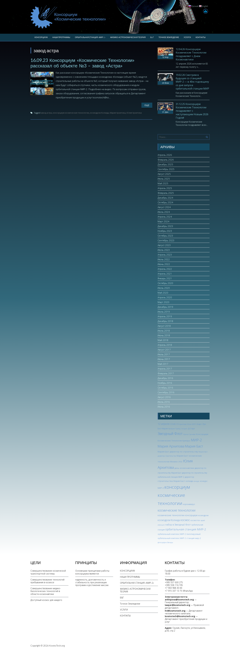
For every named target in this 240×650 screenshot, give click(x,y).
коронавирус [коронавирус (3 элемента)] (189, 504)
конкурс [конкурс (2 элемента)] (196, 481)
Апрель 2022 (165, 268)
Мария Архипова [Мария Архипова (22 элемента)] (171, 446)
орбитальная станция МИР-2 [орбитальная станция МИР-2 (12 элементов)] (185, 529)
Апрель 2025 (165, 188)
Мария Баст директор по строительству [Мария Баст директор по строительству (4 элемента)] (178, 451)
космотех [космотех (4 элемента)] (195, 520)
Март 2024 (163, 221)
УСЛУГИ (187, 37)
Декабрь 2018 (165, 321)
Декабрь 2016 (165, 378)
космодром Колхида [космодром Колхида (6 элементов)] (169, 520)
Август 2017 (164, 349)
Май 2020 (163, 292)
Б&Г (152, 37)
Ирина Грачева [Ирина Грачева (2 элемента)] (189, 434)
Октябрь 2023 (165, 235)
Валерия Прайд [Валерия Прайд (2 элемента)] (174, 429)
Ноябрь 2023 (165, 230)
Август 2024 (164, 207)
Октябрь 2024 (165, 202)
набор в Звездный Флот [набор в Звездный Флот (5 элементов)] (178, 524)
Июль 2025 (164, 178)
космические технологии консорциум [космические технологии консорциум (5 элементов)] (177, 515)
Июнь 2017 (164, 359)
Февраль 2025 (166, 192)
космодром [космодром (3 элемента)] (203, 515)
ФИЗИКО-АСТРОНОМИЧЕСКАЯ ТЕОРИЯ (128, 37)
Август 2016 (164, 397)
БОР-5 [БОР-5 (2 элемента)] (194, 424)
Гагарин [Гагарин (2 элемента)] (184, 429)
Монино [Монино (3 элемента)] (174, 461)
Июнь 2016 (164, 406)
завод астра (46, 112)
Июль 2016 (164, 401)
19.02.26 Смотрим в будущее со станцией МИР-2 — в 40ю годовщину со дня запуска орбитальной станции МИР (192, 81)
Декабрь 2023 (165, 226)
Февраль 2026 (166, 159)
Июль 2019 (164, 311)
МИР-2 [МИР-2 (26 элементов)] (196, 440)
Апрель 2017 (165, 368)
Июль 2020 (164, 287)
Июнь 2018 (164, 335)
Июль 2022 (164, 259)
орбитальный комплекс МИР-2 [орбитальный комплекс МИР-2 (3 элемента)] (172, 534)
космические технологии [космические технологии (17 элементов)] (176, 510)
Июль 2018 (164, 330)
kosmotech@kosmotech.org (180, 616)
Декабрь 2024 (165, 197)
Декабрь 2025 (165, 164)
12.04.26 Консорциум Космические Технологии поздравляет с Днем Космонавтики (191, 54)
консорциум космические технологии (71, 112)
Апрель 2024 (165, 216)
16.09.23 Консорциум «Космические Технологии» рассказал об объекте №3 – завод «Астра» (82, 62)
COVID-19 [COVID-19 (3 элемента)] (174, 424)
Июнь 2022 (164, 264)
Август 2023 (164, 245)
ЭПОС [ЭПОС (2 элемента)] (180, 462)
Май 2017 (163, 363)
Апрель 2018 (165, 344)
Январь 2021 (165, 278)
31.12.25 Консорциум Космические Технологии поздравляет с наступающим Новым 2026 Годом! (192, 110)
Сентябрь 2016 (166, 392)
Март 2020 (163, 302)
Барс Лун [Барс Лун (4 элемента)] (201, 424)
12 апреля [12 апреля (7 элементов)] (163, 424)
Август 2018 (164, 325)
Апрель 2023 (165, 254)
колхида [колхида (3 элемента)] (189, 481)
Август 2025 (164, 173)
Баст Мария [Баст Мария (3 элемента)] (163, 428)
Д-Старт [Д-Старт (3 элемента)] (191, 428)
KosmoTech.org (57, 645)
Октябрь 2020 (165, 283)
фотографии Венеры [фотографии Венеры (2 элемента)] (165, 542)
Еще (146, 105)
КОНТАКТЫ (201, 37)
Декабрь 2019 (165, 306)
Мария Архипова (118, 112)
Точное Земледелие (169, 37)
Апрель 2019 (165, 316)
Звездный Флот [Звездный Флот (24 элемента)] (170, 433)
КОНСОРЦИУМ (41, 37)
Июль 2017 (164, 354)
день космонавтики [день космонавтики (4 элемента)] (184, 467)
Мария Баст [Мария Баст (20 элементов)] (194, 446)
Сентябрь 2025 (166, 169)
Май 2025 (163, 183)
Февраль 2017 (166, 373)
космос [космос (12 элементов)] (185, 520)
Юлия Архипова (134, 112)
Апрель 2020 (165, 297)
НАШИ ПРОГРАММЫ (61, 37)
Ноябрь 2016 (165, 382)
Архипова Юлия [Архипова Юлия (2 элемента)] (185, 424)
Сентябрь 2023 (166, 240)
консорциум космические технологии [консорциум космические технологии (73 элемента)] (174, 495)
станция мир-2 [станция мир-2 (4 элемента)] (193, 538)
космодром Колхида (99, 112)
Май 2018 (163, 340)
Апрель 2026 (165, 154)
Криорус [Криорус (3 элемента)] (186, 440)
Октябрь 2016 (165, 387)
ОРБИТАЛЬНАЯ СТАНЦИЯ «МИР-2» (90, 37)
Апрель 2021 (165, 273)
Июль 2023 (164, 249)
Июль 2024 (164, 211)
